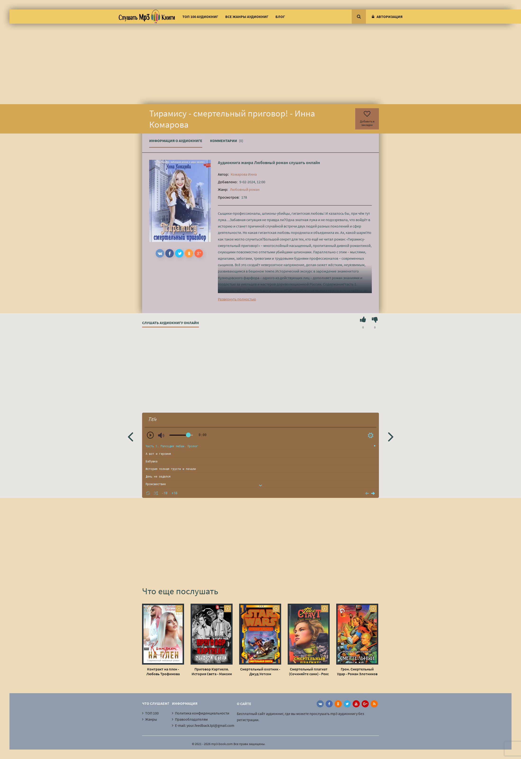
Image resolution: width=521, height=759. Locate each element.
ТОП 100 (152, 713)
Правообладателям (191, 719)
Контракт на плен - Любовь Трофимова (163, 671)
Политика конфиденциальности (202, 713)
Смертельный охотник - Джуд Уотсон (260, 671)
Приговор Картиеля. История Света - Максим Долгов (212, 671)
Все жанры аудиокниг (246, 16)
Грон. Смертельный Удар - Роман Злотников (357, 671)
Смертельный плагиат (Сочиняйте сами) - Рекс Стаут (309, 671)
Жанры (151, 719)
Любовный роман (271, 162)
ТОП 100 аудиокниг (200, 16)
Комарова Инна (244, 174)
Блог (280, 16)
